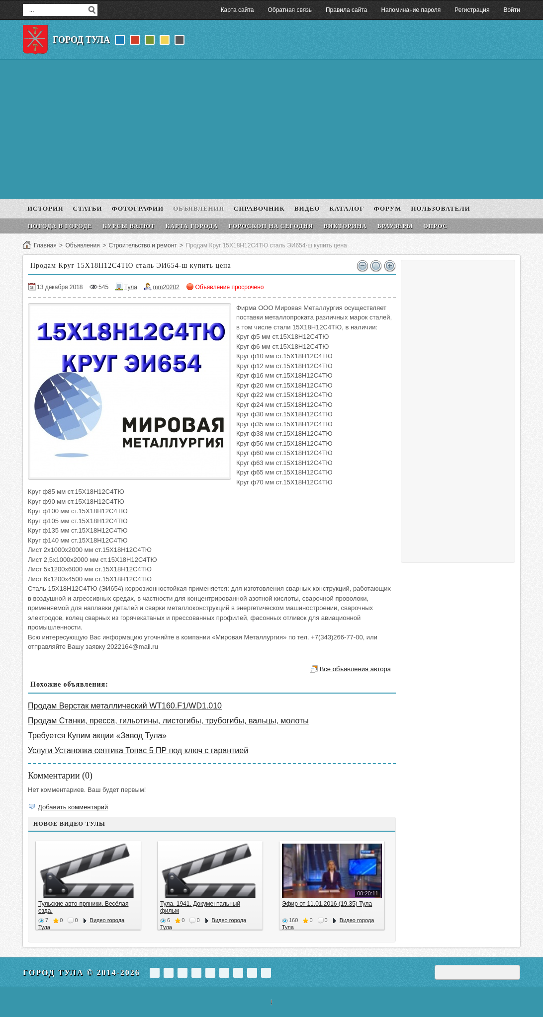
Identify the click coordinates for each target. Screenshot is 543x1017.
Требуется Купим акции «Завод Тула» (97, 735)
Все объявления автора (355, 669)
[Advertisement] (271, 129)
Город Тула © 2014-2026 (81, 972)
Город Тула (81, 40)
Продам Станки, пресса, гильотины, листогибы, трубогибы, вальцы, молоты (168, 720)
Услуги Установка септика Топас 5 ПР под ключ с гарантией (138, 750)
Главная (45, 245)
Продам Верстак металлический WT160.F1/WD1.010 (125, 706)
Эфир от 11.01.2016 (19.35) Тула (327, 903)
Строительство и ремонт (142, 245)
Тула (130, 287)
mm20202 (166, 287)
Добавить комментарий (73, 807)
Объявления (82, 245)
